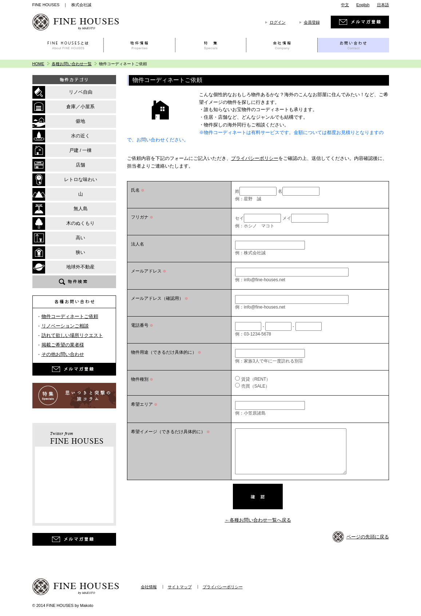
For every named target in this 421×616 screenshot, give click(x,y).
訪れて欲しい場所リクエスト (72, 335)
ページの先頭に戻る (367, 537)
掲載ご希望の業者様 (62, 345)
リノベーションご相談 (65, 326)
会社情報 (149, 587)
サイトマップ (180, 587)
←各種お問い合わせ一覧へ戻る (258, 520)
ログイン (278, 22)
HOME (38, 64)
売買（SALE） (255, 386)
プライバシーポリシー (254, 158)
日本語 (383, 5)
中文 (345, 5)
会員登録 (312, 22)
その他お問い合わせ (62, 354)
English (362, 5)
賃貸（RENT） (256, 379)
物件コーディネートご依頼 (69, 316)
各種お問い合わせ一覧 (72, 64)
